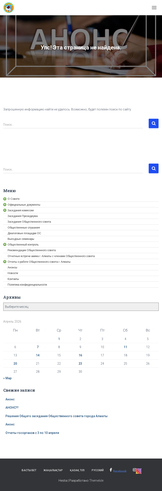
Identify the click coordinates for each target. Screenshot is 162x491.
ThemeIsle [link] (96, 480)
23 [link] (80, 363)
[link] (10, 7)
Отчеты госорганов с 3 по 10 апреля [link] (32, 433)
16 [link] (80, 355)
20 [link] (15, 363)
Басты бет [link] (29, 470)
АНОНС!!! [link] (12, 407)
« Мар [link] (7, 378)
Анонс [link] (10, 399)
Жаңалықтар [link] (53, 470)
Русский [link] (98, 470)
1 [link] (59, 339)
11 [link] (125, 347)
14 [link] (37, 355)
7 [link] (38, 347)
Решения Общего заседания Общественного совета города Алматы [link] (56, 416)
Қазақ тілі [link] (77, 470)
